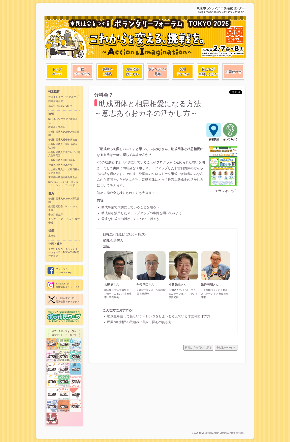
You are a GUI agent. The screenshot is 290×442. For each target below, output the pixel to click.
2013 (52, 394)
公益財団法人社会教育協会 (62, 139)
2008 (63, 407)
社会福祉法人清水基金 (60, 164)
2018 (63, 369)
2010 (75, 394)
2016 (52, 382)
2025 (52, 344)
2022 (52, 357)
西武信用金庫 (55, 101)
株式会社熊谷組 (56, 127)
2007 (75, 407)
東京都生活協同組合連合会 (62, 177)
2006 (52, 419)
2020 (75, 357)
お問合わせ (233, 72)
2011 (63, 394)
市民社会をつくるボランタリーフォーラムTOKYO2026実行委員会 (64, 252)
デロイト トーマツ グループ (63, 96)
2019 (52, 369)
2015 (63, 382)
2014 (75, 382)
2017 (75, 369)
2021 (63, 357)
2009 (52, 407)
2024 (63, 344)
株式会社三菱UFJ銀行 (60, 105)
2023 (75, 344)
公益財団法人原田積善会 (61, 160)
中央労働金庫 (55, 214)
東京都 (52, 235)
